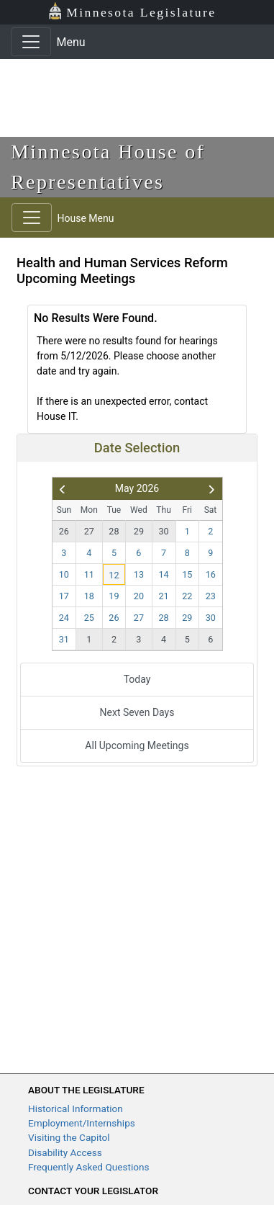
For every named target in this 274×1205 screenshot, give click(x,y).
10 (64, 574)
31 (64, 639)
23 (211, 596)
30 (163, 531)
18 (89, 596)
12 (114, 575)
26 (64, 531)
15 (187, 574)
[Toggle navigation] (31, 41)
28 (114, 531)
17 (64, 596)
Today (137, 679)
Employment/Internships (81, 1123)
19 (114, 596)
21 (163, 596)
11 (89, 574)
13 (139, 574)
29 (139, 531)
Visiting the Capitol (69, 1137)
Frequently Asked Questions (89, 1167)
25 (89, 617)
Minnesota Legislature (131, 11)
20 (139, 596)
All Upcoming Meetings (136, 745)
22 (187, 596)
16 (211, 574)
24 (64, 617)
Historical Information (75, 1108)
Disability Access (65, 1152)
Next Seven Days (137, 712)
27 (89, 531)
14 (163, 574)
